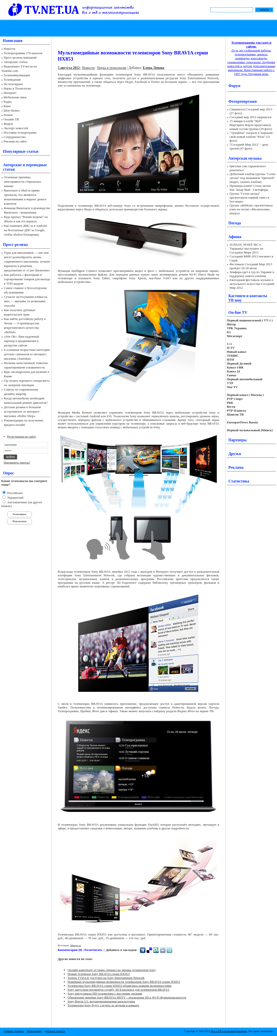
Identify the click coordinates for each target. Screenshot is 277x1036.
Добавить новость (55, 1031)
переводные (36, 165)
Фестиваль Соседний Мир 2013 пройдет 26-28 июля (251, 266)
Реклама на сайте (15, 141)
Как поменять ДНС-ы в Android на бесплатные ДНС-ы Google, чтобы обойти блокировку (25, 230)
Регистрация (34, 1031)
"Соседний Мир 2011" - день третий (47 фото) (249, 146)
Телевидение (12, 79)
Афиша (234, 237)
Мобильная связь (15, 97)
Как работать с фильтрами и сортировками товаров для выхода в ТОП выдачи (27, 279)
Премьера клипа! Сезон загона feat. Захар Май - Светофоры (250, 187)
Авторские (12, 165)
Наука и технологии (111, 68)
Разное (8, 115)
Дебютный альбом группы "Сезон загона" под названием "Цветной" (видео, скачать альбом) (253, 178)
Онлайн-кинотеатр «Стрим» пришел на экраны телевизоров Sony (112, 970)
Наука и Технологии (17, 88)
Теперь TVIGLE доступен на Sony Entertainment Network (106, 978)
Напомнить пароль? (17, 462)
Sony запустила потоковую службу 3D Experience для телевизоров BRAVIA (118, 989)
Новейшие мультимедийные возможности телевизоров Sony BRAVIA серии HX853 (124, 982)
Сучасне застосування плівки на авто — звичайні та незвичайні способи (25, 301)
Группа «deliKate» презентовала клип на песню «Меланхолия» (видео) (251, 209)
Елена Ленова (153, 68)
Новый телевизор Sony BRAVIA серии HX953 (98, 974)
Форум (8, 124)
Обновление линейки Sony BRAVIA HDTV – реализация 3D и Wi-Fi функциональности (127, 997)
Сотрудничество (15, 137)
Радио (8, 101)
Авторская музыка (245, 158)
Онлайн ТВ (11, 119)
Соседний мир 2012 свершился (250, 117)
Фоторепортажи (242, 101)
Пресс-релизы (15, 244)
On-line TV (237, 312)
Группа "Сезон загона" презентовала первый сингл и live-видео (249, 197)
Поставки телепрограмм (20, 132)
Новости (9, 49)
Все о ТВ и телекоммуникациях (229, 1031)
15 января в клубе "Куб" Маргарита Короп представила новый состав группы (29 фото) (251, 125)
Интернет (10, 93)
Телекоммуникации (17, 75)
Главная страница (14, 1031)
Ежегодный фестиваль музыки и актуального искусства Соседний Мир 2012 (252, 284)
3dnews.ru (75, 945)
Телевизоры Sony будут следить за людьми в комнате (103, 1005)
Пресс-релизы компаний (20, 57)
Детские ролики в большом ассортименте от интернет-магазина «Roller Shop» (22, 411)
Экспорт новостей (16, 128)
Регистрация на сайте (21, 436)
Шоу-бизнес (12, 110)
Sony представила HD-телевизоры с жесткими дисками (105, 993)
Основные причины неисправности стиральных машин (22, 181)
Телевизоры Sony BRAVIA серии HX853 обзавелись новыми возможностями (119, 985)
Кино (7, 106)
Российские (14, 493)
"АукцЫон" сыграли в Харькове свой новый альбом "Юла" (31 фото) (251, 136)
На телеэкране (13, 84)
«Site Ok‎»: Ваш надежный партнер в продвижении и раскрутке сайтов (21, 341)
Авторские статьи (15, 62)
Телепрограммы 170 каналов (23, 53)
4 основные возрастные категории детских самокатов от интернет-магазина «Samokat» (27, 354)
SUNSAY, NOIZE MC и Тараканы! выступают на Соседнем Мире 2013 (246, 248)
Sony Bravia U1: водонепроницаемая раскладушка (101, 1001)
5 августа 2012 (69, 68)
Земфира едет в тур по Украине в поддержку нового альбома (252, 274)
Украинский (14, 497)
